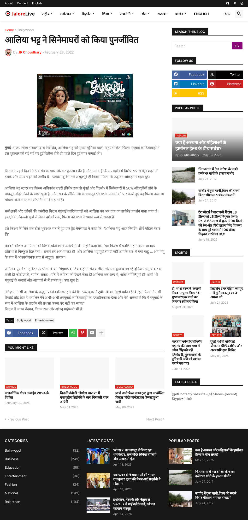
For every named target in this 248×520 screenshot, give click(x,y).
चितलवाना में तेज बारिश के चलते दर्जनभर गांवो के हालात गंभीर (218, 171)
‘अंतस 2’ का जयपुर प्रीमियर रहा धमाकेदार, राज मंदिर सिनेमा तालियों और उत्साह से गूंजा (134, 454)
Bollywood (26, 30)
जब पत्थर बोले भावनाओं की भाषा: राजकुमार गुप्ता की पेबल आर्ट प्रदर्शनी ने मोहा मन (136, 479)
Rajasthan (42, 501)
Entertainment (44, 320)
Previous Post (18, 419)
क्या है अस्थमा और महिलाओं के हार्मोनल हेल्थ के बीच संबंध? (219, 452)
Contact (22, 3)
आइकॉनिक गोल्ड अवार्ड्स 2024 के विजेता (27, 395)
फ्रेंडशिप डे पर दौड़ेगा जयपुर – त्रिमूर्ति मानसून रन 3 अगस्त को (226, 292)
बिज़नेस (86, 14)
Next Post (154, 419)
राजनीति (125, 14)
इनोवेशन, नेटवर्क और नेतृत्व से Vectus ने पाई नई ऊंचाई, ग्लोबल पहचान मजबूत (134, 503)
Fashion (42, 484)
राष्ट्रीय (45, 14)
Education (42, 467)
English (37, 3)
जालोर (179, 14)
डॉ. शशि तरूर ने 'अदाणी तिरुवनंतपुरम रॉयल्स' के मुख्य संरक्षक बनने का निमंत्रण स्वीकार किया (186, 295)
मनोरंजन (65, 14)
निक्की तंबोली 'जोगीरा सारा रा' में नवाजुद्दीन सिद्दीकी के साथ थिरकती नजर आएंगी (84, 397)
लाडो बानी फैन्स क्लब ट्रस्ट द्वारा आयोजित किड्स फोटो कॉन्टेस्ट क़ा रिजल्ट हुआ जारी (139, 397)
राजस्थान (162, 14)
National (42, 493)
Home (9, 30)
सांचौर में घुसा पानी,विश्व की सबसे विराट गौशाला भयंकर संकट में (218, 193)
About (9, 3)
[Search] (202, 45)
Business (42, 459)
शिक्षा (105, 14)
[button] (227, 14)
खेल (144, 14)
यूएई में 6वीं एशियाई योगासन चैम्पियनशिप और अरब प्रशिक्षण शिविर (226, 345)
